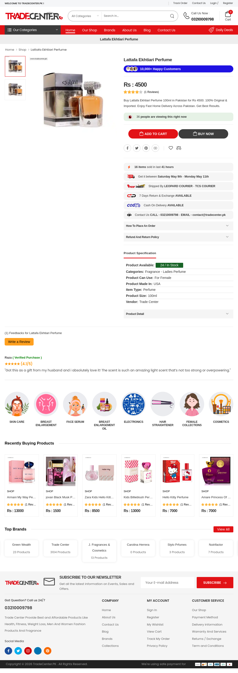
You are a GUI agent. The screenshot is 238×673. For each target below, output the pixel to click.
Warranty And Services (209, 631)
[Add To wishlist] (171, 148)
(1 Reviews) (151, 92)
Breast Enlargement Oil (133, 425)
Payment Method (205, 617)
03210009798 (202, 19)
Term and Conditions (208, 646)
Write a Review (19, 342)
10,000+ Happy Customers (160, 69)
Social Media (14, 641)
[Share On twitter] (136, 148)
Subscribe (212, 582)
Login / (214, 3)
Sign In (152, 610)
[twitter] (18, 651)
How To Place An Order (140, 226)
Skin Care (46, 422)
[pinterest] (47, 651)
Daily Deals (221, 30)
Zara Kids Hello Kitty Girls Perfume (108, 497)
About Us (129, 30)
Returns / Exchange (206, 639)
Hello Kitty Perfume (176, 497)
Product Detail (135, 314)
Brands (109, 30)
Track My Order (158, 639)
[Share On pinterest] (146, 148)
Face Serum (104, 422)
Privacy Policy (157, 646)
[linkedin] (38, 651)
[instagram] (28, 651)
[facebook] (8, 651)
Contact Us (199, 3)
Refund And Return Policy (142, 237)
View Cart (154, 631)
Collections (110, 646)
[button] (33, 30)
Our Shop (89, 30)
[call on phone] (186, 15)
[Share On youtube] (155, 148)
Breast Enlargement (75, 423)
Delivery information (207, 624)
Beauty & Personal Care (17, 423)
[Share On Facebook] (127, 148)
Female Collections (221, 423)
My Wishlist (155, 624)
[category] (85, 16)
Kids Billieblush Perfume (140, 497)
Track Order (180, 3)
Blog (147, 30)
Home (70, 30)
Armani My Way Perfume (24, 497)
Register (228, 3)
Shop (22, 49)
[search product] (172, 16)
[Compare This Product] (179, 148)
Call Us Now (199, 13)
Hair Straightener (192, 423)
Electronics (162, 422)
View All (223, 529)
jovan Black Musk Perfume (64, 497)
